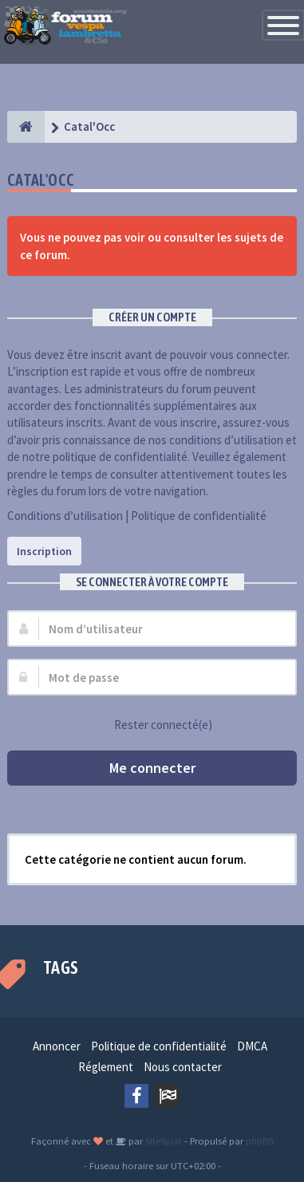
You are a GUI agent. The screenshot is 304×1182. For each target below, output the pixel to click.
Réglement (105, 1066)
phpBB (260, 1140)
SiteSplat (162, 1140)
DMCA (252, 1046)
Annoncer (57, 1046)
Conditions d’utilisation (65, 515)
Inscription (44, 551)
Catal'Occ (41, 180)
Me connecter (152, 767)
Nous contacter (183, 1066)
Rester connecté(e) (154, 725)
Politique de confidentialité (198, 515)
